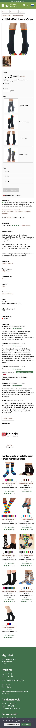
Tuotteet (5, 12)
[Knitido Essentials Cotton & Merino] (9, 623)
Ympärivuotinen (7, 294)
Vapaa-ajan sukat (18, 15)
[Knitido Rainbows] (27, 515)
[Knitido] (10, 438)
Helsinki (9, 217)
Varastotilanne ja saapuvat (11, 210)
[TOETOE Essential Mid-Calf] (9, 587)
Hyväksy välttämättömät (12, 724)
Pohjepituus (6, 271)
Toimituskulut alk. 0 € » (18, 1)
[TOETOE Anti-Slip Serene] (9, 551)
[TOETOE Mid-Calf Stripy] (9, 515)
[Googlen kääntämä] (8, 372)
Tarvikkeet (13, 12)
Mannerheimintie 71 (9, 659)
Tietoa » (30, 721)
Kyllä (3, 286)
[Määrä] (7, 91)
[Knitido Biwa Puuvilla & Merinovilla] (27, 587)
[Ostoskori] (28, 5)
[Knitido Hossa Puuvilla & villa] (27, 479)
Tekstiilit (10, 263)
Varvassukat (6, 15)
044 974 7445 (10, 704)
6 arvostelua (26, 226)
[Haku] (24, 5)
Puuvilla (4, 263)
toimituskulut (22, 76)
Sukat (22, 12)
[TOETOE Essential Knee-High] (27, 551)
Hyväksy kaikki (26, 724)
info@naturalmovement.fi (11, 708)
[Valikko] (3, 5)
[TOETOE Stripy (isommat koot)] (9, 479)
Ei (2, 278)
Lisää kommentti (8, 418)
